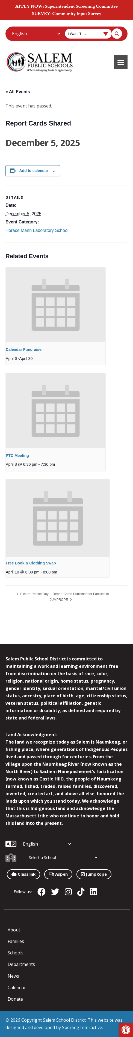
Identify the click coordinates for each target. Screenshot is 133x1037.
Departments (21, 964)
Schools (15, 953)
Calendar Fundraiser (24, 349)
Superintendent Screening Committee (81, 6)
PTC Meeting (17, 455)
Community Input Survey (76, 13)
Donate (15, 999)
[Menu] (121, 62)
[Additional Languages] (36, 33)
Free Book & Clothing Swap (31, 563)
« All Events (17, 91)
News (13, 976)
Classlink (23, 874)
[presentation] (55, 304)
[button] (126, 1030)
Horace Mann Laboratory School (36, 230)
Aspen (58, 874)
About (14, 930)
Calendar (17, 987)
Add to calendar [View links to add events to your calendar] (33, 170)
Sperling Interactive (82, 1027)
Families (16, 941)
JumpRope (94, 874)
